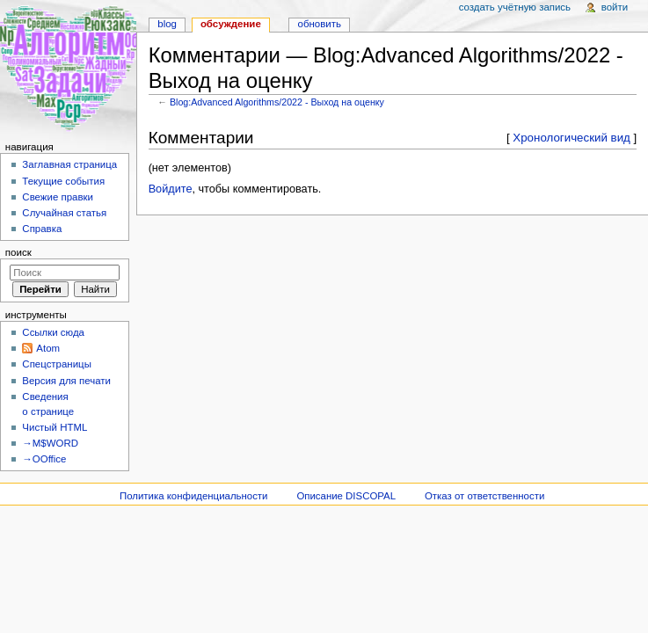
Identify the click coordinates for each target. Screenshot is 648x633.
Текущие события (63, 181)
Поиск (18, 252)
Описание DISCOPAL (346, 496)
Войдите (171, 189)
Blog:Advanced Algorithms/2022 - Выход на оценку (277, 102)
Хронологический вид (571, 137)
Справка (42, 228)
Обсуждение (230, 23)
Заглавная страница (69, 164)
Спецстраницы (56, 364)
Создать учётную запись (515, 7)
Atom (48, 348)
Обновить (319, 23)
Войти (614, 7)
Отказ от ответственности (484, 496)
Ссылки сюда (53, 332)
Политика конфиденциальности (194, 496)
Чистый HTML (54, 427)
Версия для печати (66, 380)
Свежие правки (57, 197)
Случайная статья (64, 212)
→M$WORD (50, 443)
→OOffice (44, 459)
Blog (167, 23)
